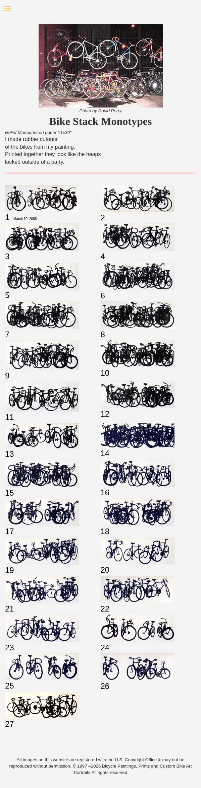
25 (9, 685)
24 (105, 647)
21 (9, 608)
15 (9, 492)
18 (105, 531)
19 (9, 570)
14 (105, 453)
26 (105, 686)
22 (105, 608)
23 (9, 647)
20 (105, 569)
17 (9, 531)
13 (9, 453)
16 (105, 492)
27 (9, 723)
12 (105, 413)
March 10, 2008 (25, 219)
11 (9, 417)
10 (105, 372)
